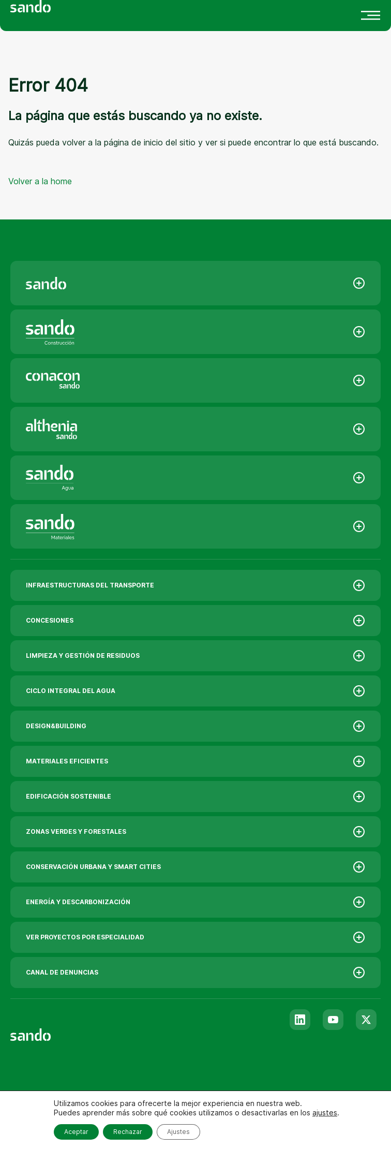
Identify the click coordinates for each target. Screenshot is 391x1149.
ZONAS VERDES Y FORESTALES (195, 832)
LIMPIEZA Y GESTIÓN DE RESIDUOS (195, 656)
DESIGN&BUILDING (195, 726)
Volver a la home (40, 181)
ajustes (324, 1112)
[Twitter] (366, 1019)
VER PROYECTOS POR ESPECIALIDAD (195, 937)
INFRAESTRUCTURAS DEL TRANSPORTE (195, 585)
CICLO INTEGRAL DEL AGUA (195, 691)
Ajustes (178, 1132)
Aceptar (76, 1132)
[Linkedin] (300, 1019)
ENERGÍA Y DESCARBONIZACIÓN (195, 902)
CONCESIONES (195, 620)
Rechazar (127, 1132)
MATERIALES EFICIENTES (195, 761)
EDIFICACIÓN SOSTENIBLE (195, 796)
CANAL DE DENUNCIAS (195, 972)
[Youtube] (333, 1019)
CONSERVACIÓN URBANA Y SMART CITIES (195, 867)
